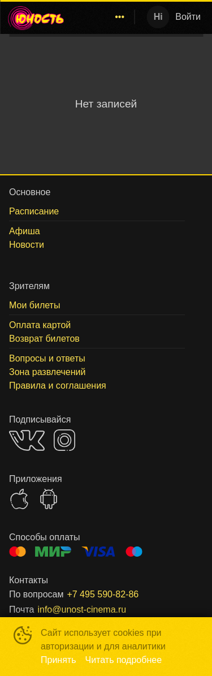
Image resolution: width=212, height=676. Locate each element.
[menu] (102, 17)
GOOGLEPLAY (48, 499)
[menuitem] (120, 17)
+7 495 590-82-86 (103, 594)
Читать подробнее (123, 660)
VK (27, 440)
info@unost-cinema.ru (81, 609)
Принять (58, 660)
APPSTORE (19, 499)
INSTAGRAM (64, 440)
